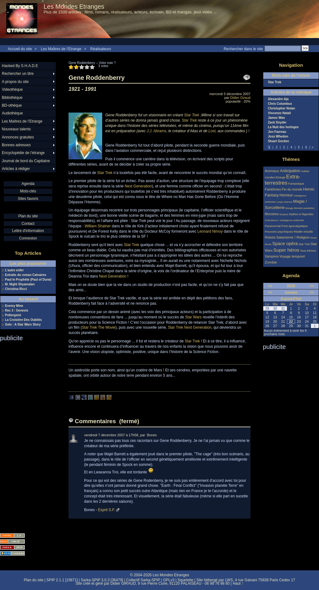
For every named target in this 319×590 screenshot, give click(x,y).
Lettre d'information (28, 231)
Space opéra (285, 243)
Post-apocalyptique (295, 226)
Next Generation (138, 186)
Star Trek (191, 115)
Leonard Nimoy (210, 231)
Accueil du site (20, 49)
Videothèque (12, 89)
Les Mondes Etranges (74, 6)
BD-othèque (12, 105)
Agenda (27, 183)
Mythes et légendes (301, 214)
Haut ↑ (238, 583)
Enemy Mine (14, 305)
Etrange (281, 177)
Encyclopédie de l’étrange (23, 153)
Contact (27, 223)
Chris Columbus (280, 103)
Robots (270, 237)
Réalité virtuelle (303, 231)
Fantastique (296, 183)
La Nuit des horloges (283, 127)
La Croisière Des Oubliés (23, 320)
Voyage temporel (292, 256)
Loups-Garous (284, 202)
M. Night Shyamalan (20, 284)
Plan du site (28, 216)
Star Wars (193, 317)
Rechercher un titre (18, 73)
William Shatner (97, 226)
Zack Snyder (277, 122)
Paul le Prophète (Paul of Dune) (28, 279)
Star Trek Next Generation (189, 327)
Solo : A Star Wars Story (22, 324)
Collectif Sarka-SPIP (143, 580)
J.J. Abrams (156, 131)
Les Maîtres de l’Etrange (61, 49)
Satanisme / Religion (293, 237)
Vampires (272, 256)
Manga (289, 208)
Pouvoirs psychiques (279, 231)
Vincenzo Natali (279, 113)
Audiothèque (12, 113)
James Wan (276, 117)
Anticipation (290, 171)
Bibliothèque (12, 97)
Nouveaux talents (16, 129)
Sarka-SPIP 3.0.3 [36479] (102, 580)
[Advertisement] (25, 435)
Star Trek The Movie (99, 327)
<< (270, 286)
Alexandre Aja (278, 99)
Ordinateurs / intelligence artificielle (284, 220)
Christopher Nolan (281, 108)
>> (312, 286)
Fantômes (273, 189)
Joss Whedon (278, 136)
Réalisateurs (100, 49)
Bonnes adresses (16, 145)
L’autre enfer (14, 270)
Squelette (185, 580)
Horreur (286, 195)
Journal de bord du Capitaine (26, 161)
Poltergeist (13, 315)
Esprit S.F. (106, 510)
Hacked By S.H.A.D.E (20, 66)
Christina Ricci (16, 289)
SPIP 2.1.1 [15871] (62, 580)
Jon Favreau (277, 131)
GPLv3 (168, 580)
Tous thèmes (308, 250)
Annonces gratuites (18, 137)
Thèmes (291, 159)
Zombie (271, 262)
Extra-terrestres (282, 180)
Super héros (286, 250)
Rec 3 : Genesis (16, 310)
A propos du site (15, 82)
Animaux (272, 171)
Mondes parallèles (304, 208)
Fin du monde (292, 189)
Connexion (28, 238)
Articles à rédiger (16, 169)
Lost (212, 131)
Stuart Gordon (278, 141)
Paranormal (273, 226)
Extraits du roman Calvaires (25, 275)
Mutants (283, 214)
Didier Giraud (240, 97)
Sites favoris (28, 198)
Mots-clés (28, 191)
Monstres (272, 214)
